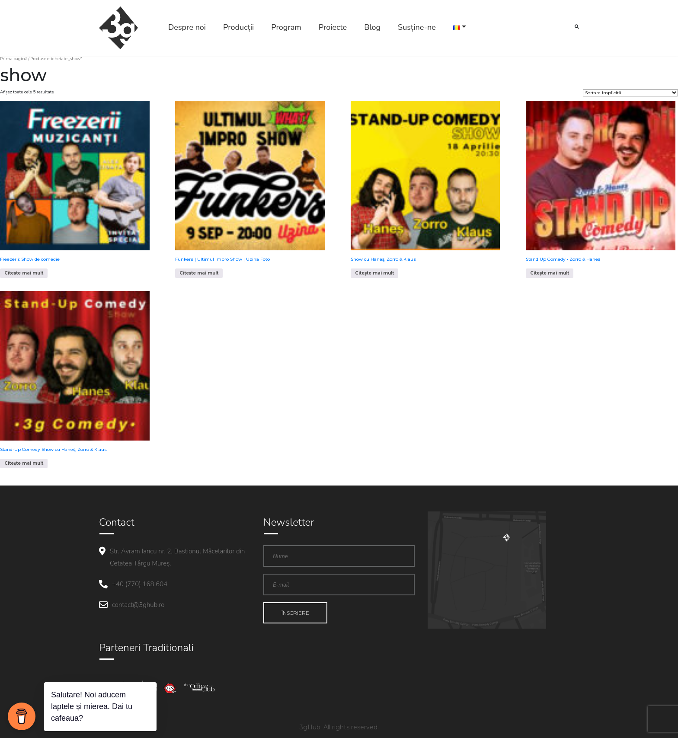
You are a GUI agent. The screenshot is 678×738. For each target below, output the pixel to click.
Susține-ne (417, 27)
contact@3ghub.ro (138, 605)
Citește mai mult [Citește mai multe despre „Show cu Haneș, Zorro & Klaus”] (374, 273)
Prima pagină (13, 58)
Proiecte (333, 27)
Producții (238, 27)
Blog (372, 27)
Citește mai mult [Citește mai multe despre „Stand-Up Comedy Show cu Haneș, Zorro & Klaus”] (23, 463)
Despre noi (187, 27)
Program (286, 27)
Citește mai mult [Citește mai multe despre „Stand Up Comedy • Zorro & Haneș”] (549, 273)
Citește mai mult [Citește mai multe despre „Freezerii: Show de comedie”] (23, 273)
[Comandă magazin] (630, 92)
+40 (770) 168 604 (139, 584)
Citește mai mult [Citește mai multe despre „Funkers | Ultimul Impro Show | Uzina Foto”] (198, 273)
